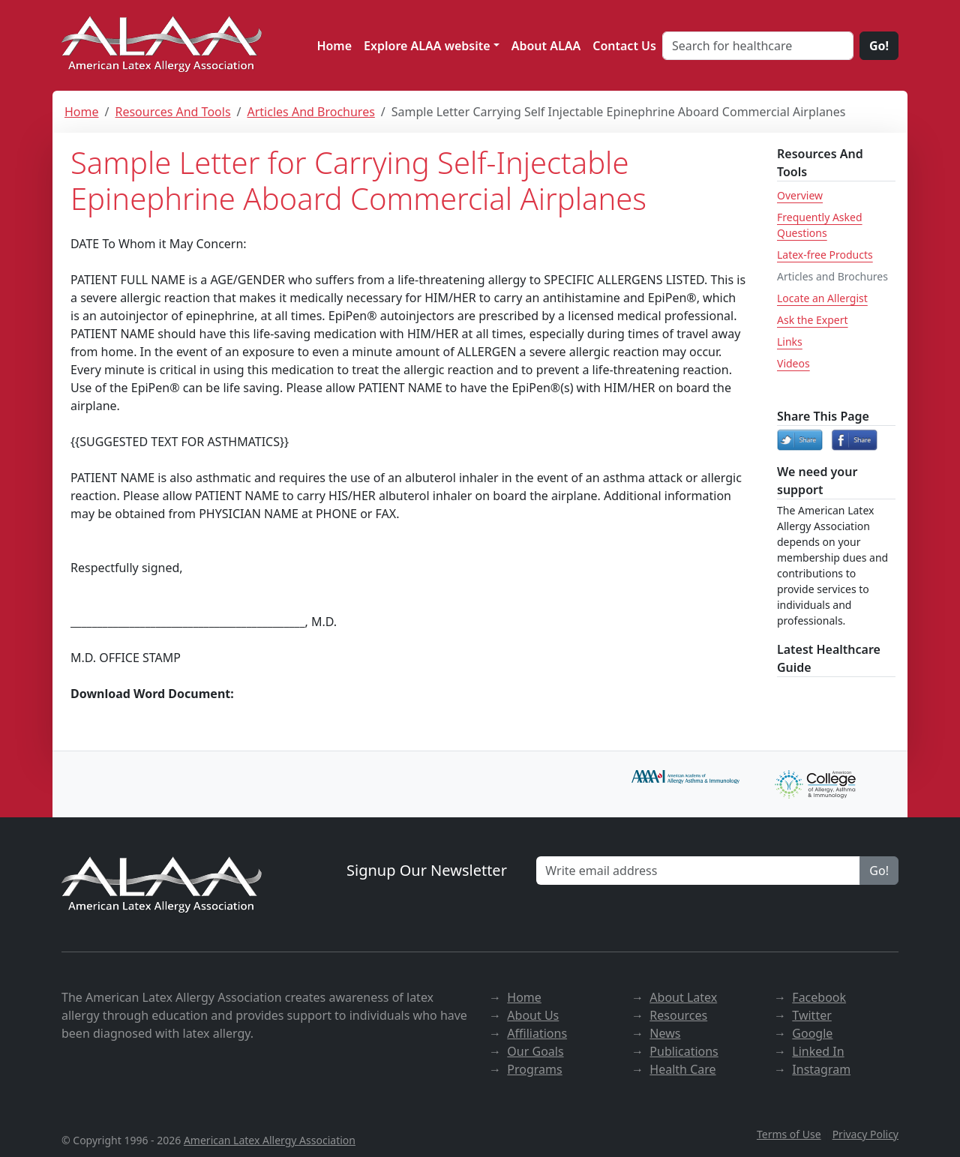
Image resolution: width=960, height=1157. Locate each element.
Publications (684, 1051)
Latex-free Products (825, 254)
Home (334, 45)
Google (812, 1033)
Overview (800, 195)
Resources (678, 1015)
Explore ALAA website (427, 45)
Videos (793, 363)
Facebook (819, 997)
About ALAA (546, 45)
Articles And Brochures (311, 111)
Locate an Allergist (822, 298)
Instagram (821, 1069)
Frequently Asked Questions (819, 225)
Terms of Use (789, 1134)
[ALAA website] (163, 45)
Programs (534, 1069)
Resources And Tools (172, 111)
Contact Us (624, 45)
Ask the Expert (812, 320)
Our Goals (535, 1051)
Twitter (811, 1015)
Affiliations (537, 1033)
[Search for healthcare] (758, 45)
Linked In (818, 1051)
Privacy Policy (865, 1134)
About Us (533, 1015)
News (665, 1033)
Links (789, 341)
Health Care (683, 1069)
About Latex (683, 997)
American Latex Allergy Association (270, 1140)
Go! (879, 45)
